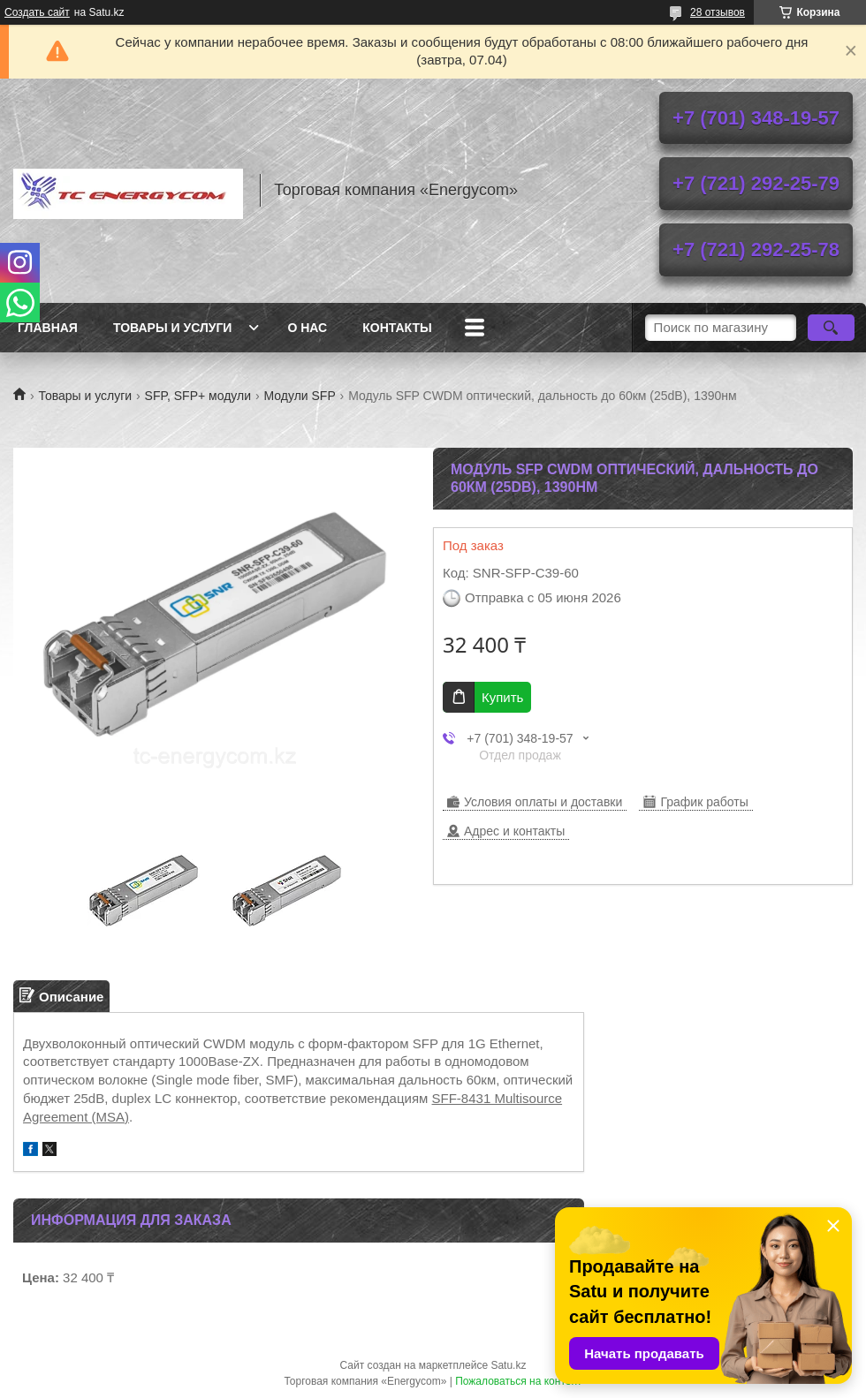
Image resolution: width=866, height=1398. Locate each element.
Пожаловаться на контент (518, 1381)
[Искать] (831, 327)
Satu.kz (508, 1365)
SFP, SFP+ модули (198, 396)
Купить (502, 697)
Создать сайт (37, 12)
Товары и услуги (172, 328)
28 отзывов (717, 12)
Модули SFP (299, 396)
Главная (48, 328)
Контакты (396, 328)
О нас (307, 328)
